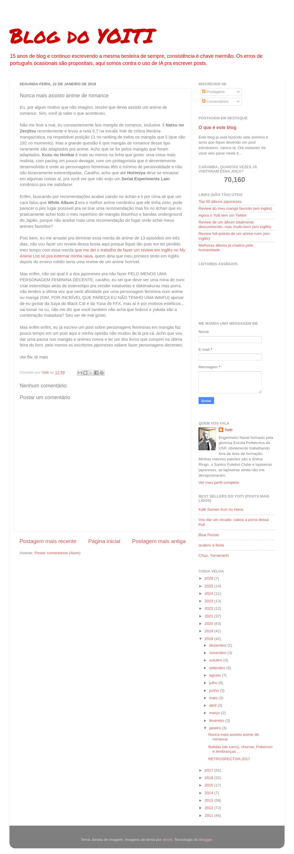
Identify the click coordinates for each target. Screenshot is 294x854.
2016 (209, 778)
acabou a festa (211, 545)
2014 (209, 793)
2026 (209, 578)
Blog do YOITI (81, 35)
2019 (209, 631)
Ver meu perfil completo (219, 482)
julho (213, 683)
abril (213, 705)
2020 (209, 623)
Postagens (213, 92)
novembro (218, 653)
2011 (209, 815)
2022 (209, 608)
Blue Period (209, 535)
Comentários (215, 101)
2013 (209, 800)
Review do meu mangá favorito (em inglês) (235, 208)
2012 (209, 808)
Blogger (205, 839)
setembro (217, 668)
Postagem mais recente (47, 541)
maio (214, 698)
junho (214, 690)
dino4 (167, 839)
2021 (209, 616)
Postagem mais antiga (159, 541)
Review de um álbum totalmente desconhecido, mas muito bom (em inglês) (235, 224)
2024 (209, 593)
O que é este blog (217, 127)
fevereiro (217, 720)
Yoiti (228, 430)
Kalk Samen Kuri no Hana (221, 509)
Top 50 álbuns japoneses (220, 201)
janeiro (215, 728)
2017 (209, 770)
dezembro (218, 645)
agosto (215, 675)
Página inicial (104, 541)
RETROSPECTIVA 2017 (229, 759)
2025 (209, 586)
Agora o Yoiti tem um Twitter (223, 215)
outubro (216, 660)
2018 (209, 639)
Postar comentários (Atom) (58, 553)
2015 (209, 785)
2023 (209, 601)
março (215, 713)
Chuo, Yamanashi (214, 555)
